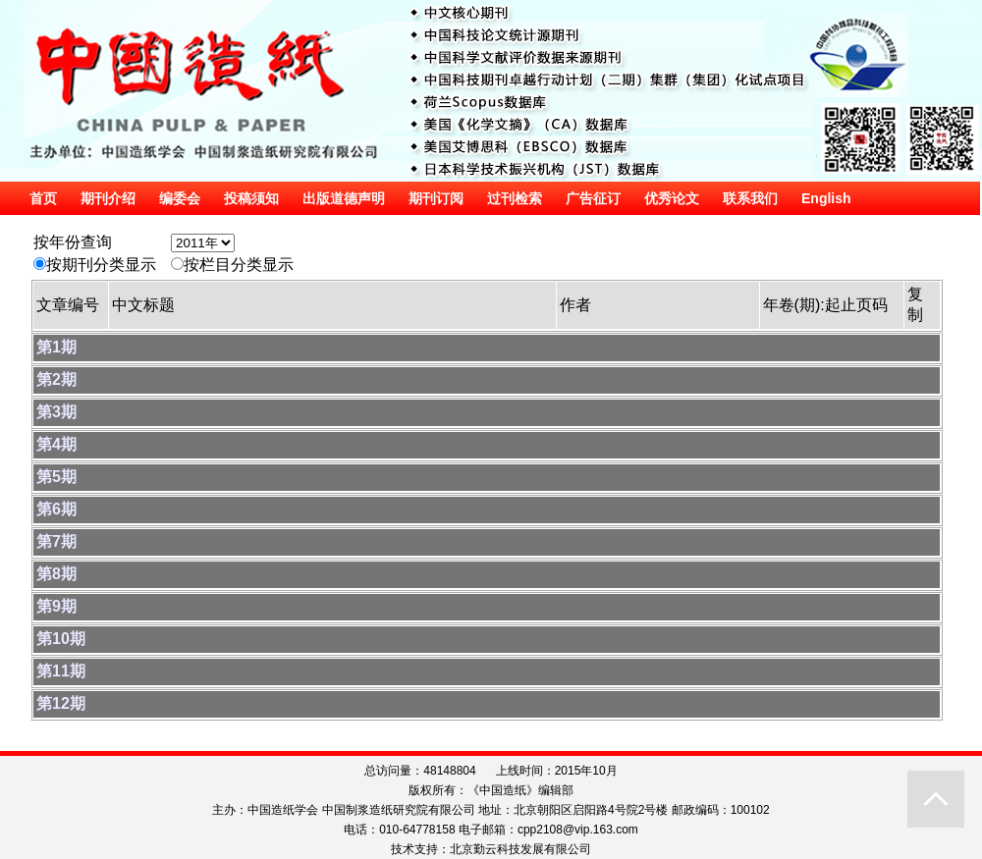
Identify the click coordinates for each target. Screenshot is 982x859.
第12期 (60, 703)
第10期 (60, 638)
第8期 (56, 573)
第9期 (56, 606)
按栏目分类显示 (239, 264)
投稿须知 (251, 198)
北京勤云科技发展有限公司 (520, 849)
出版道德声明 (343, 198)
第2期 (56, 379)
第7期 (56, 541)
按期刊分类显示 (101, 264)
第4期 (56, 444)
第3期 (56, 411)
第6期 (56, 509)
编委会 (179, 198)
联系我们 (750, 198)
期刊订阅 (436, 198)
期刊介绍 (108, 198)
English (826, 198)
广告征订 (593, 198)
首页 (43, 198)
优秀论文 (671, 198)
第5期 (56, 476)
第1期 (56, 347)
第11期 (60, 671)
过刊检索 (514, 198)
